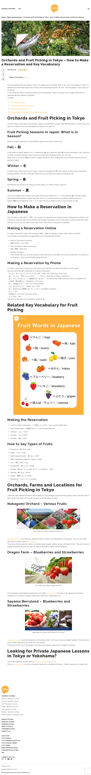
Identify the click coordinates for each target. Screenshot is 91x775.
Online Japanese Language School (12, 714)
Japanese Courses (8, 696)
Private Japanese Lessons (9, 706)
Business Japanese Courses (10, 712)
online (53, 662)
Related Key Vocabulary (19, 109)
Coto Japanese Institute (11, 740)
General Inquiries (8, 8)
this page (32, 541)
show (26, 77)
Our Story (5, 736)
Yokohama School (8, 729)
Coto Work (5, 745)
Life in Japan (23, 69)
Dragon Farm (51, 593)
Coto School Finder (9, 743)
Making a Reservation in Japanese (22, 105)
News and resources (14, 17)
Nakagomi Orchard (14, 539)
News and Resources (9, 748)
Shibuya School (7, 719)
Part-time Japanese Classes (10, 701)
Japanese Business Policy (9, 769)
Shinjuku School (8, 721)
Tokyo (38, 662)
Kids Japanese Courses (8, 709)
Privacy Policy (5, 766)
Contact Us (5, 731)
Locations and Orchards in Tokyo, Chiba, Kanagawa (28, 112)
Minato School (7, 726)
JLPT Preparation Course (9, 704)
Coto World (6, 738)
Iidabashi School (7, 724)
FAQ (2, 752)
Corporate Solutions (10, 750)
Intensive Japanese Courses (10, 698)
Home (3, 17)
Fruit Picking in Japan (17, 102)
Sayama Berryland (14, 640)
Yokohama (45, 662)
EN (19, 8)
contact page (18, 664)
